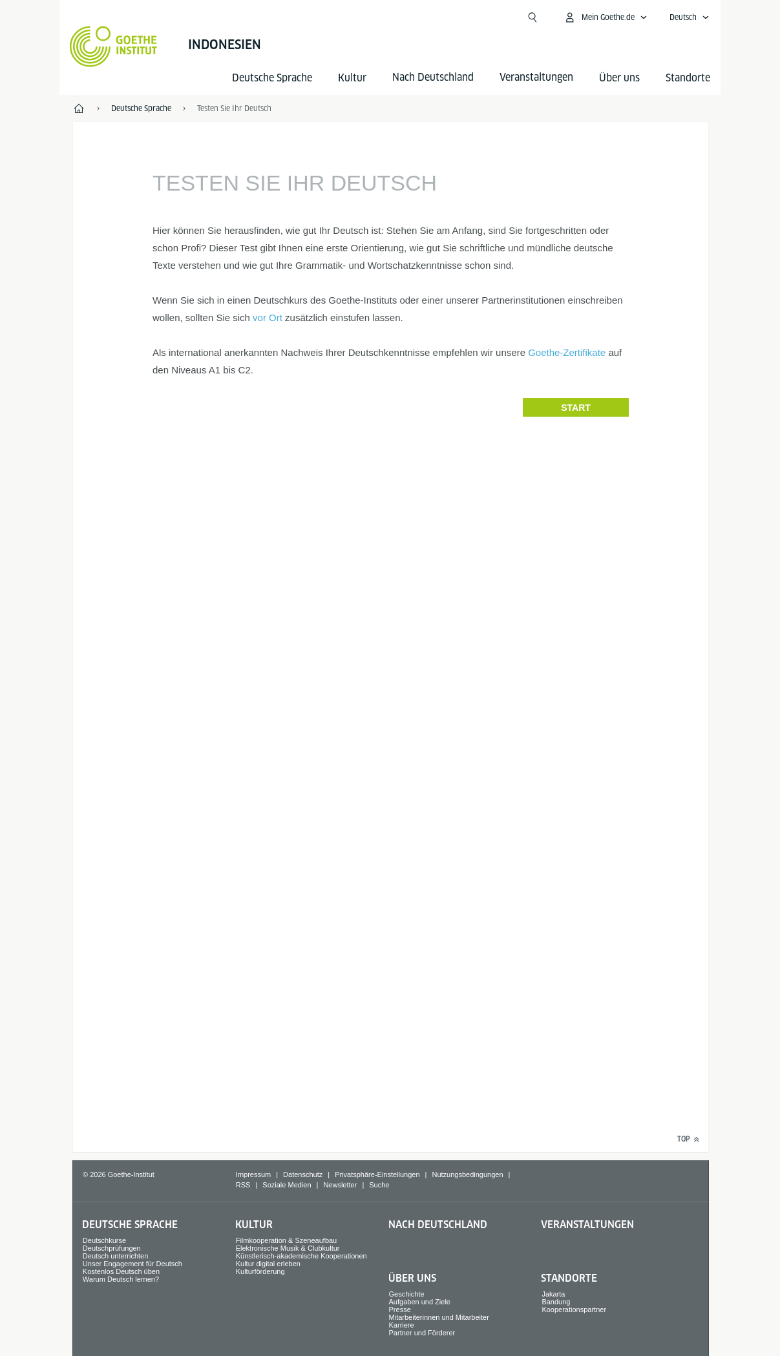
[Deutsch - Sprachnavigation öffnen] (689, 17)
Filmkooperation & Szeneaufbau (286, 1240)
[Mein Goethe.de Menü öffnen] (605, 17)
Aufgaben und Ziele (419, 1302)
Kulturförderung (260, 1271)
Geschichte (407, 1294)
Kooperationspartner (574, 1309)
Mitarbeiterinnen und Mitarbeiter (439, 1317)
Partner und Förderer (422, 1333)
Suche (379, 1185)
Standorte (688, 78)
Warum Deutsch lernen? (121, 1279)
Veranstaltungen (587, 1224)
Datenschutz (302, 1174)
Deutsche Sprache (272, 78)
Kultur (352, 78)
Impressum (253, 1174)
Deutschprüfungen (112, 1248)
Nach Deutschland (437, 1224)
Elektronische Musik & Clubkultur (288, 1248)
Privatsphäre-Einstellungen (377, 1174)
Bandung (556, 1302)
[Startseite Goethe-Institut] (113, 46)
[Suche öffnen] (532, 17)
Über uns (619, 78)
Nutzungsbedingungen (467, 1174)
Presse (400, 1309)
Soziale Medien (286, 1185)
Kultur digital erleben (268, 1263)
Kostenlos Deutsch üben (121, 1271)
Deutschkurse (104, 1240)
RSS (243, 1185)
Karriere (401, 1325)
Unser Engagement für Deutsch (132, 1263)
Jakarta (553, 1294)
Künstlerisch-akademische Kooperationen (301, 1256)
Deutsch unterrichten (116, 1256)
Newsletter (340, 1185)
